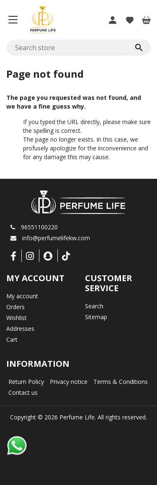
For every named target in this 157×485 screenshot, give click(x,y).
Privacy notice (69, 382)
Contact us (23, 392)
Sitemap (96, 317)
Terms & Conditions (120, 382)
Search (94, 306)
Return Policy (26, 382)
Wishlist (16, 318)
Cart (12, 339)
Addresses (20, 329)
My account (22, 296)
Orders (15, 307)
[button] (113, 20)
